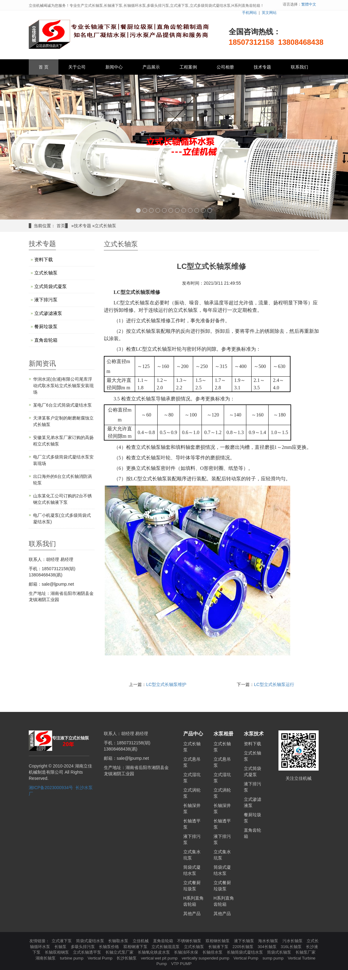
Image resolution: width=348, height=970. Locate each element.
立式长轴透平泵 (87, 952)
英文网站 (269, 12)
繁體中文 (308, 4)
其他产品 (192, 913)
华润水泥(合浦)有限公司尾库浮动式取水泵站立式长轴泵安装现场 (63, 386)
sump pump (273, 958)
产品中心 (193, 733)
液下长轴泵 (244, 941)
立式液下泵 (62, 941)
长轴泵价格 (109, 946)
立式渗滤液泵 (48, 313)
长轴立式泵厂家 (120, 952)
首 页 (44, 67)
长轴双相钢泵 (57, 952)
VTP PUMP (181, 963)
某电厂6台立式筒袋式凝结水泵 (62, 405)
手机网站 (249, 12)
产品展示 (151, 67)
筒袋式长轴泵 (279, 952)
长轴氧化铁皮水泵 (154, 952)
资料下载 (43, 259)
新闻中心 (114, 67)
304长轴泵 (268, 946)
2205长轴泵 (243, 946)
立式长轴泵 (105, 225)
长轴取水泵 (118, 941)
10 (196, 210)
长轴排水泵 (213, 952)
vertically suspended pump (206, 958)
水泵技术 (254, 733)
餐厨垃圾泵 (45, 326)
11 (203, 210)
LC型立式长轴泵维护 (166, 684)
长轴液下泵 (219, 946)
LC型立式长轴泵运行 (274, 684)
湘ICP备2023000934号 (51, 787)
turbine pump (72, 958)
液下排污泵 (45, 299)
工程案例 (188, 67)
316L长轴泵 (292, 946)
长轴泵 (61, 946)
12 (209, 210)
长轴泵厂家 (305, 952)
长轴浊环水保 (186, 952)
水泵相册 (223, 733)
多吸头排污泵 (83, 946)
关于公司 (77, 67)
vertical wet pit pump (160, 958)
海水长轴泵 (268, 941)
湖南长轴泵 (46, 958)
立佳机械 (141, 941)
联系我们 (299, 67)
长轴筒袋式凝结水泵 (245, 952)
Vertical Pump (101, 958)
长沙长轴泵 (127, 958)
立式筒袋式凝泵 (50, 286)
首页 (61, 225)
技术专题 (262, 67)
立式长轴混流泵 (166, 946)
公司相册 (225, 67)
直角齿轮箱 (45, 340)
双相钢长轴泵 (218, 941)
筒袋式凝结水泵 (90, 941)
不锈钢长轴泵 (189, 941)
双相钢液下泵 (136, 946)
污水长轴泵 (293, 941)
